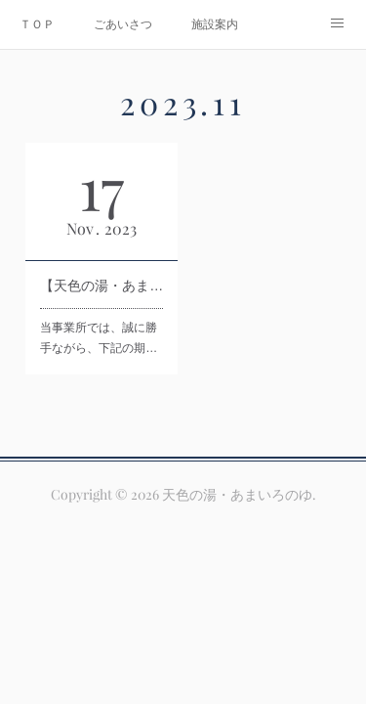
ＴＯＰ (37, 24)
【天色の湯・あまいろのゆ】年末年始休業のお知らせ (101, 285)
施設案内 (214, 24)
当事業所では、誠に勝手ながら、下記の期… (98, 338)
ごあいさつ (123, 24)
